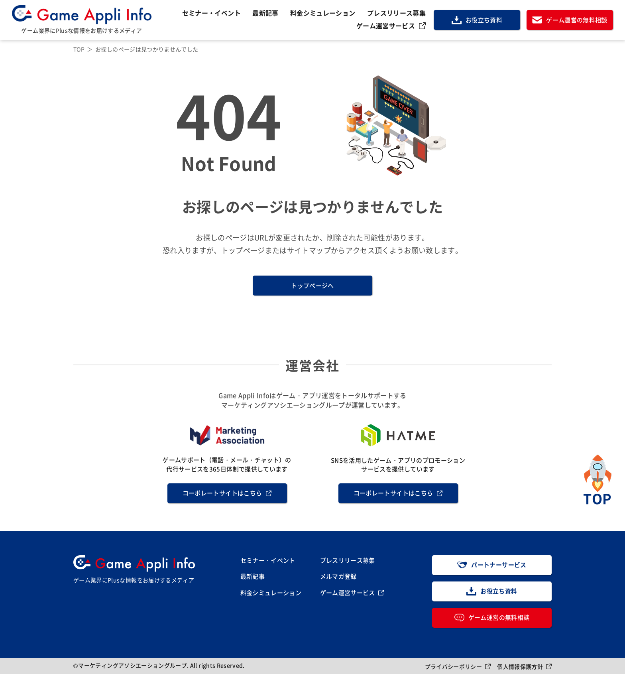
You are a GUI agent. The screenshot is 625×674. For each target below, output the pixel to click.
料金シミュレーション (323, 13)
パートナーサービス (498, 564)
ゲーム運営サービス (385, 25)
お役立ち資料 (484, 20)
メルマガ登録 (338, 576)
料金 (271, 592)
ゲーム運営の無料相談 (576, 20)
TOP (79, 49)
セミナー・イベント (211, 13)
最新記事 (265, 13)
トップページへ (312, 285)
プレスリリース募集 (396, 13)
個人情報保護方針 (520, 666)
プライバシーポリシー (453, 666)
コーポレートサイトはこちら (222, 493)
